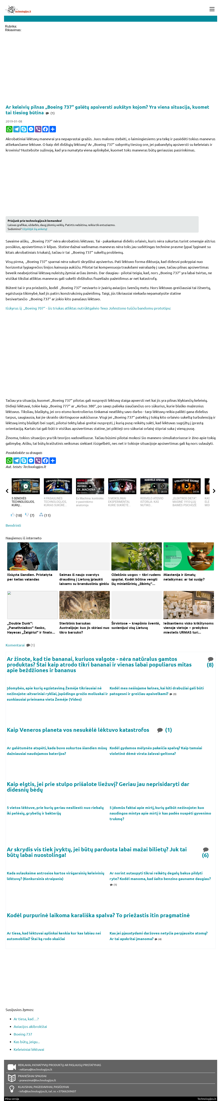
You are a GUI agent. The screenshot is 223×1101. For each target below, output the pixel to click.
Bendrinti (13, 525)
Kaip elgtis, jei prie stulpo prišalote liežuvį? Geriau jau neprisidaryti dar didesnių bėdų (98, 786)
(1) (164, 729)
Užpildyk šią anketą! (34, 229)
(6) (206, 852)
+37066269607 (66, 1091)
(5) (173, 694)
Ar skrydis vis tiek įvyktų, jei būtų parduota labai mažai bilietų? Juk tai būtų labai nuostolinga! (97, 852)
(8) (210, 661)
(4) (158, 939)
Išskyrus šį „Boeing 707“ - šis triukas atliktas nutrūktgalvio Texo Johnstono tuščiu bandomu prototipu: (88, 308)
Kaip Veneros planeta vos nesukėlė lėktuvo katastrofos (78, 730)
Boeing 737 (23, 1034)
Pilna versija (12, 1098)
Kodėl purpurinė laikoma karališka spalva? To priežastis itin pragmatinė (98, 915)
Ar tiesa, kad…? (26, 1019)
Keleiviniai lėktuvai (29, 1049)
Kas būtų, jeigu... (27, 1042)
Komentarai (20, 645)
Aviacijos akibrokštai (30, 1026)
